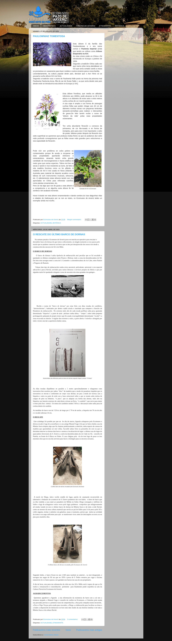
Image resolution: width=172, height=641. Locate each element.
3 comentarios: (72, 619)
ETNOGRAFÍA (105, 26)
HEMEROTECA (49, 26)
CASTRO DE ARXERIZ (85, 26)
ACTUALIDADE (66, 26)
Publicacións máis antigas (89, 630)
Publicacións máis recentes (46, 630)
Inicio (68, 630)
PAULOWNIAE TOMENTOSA (49, 36)
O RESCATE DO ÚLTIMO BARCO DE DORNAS (59, 234)
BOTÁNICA (119, 26)
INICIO (36, 26)
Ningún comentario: (74, 219)
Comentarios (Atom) (51, 635)
